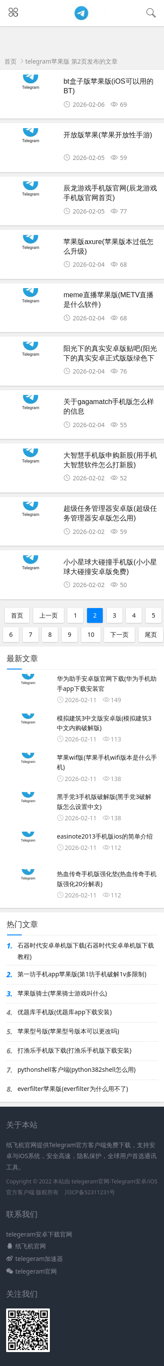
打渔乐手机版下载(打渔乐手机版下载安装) (74, 1050)
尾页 (151, 634)
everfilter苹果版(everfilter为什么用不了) (72, 1088)
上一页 (48, 615)
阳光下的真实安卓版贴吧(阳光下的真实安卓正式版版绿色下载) (110, 358)
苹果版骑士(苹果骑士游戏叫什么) (62, 993)
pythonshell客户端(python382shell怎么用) (76, 1069)
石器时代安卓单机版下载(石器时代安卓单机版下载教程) (85, 950)
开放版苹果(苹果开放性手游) (107, 135)
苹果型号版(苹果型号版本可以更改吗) (68, 1031)
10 (90, 634)
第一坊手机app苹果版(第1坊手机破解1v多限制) (82, 974)
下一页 (119, 634)
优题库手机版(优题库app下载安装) (64, 1012)
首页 (10, 61)
